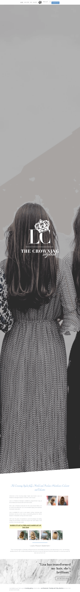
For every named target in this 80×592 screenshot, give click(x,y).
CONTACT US (55, 2)
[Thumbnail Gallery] (61, 501)
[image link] (40, 2)
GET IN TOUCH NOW (63, 574)
